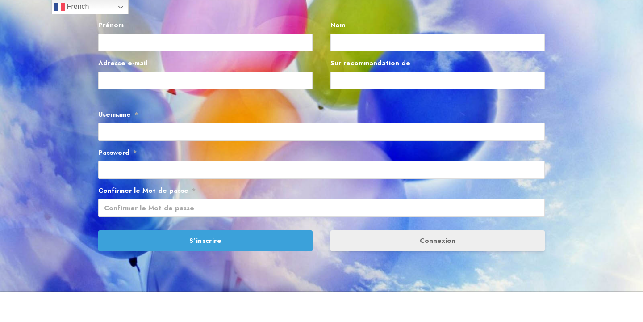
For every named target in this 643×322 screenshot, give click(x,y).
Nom (337, 25)
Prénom (111, 25)
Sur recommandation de (370, 63)
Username (118, 114)
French (71, 7)
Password (117, 152)
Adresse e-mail (122, 63)
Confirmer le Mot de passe (147, 190)
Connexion (437, 241)
